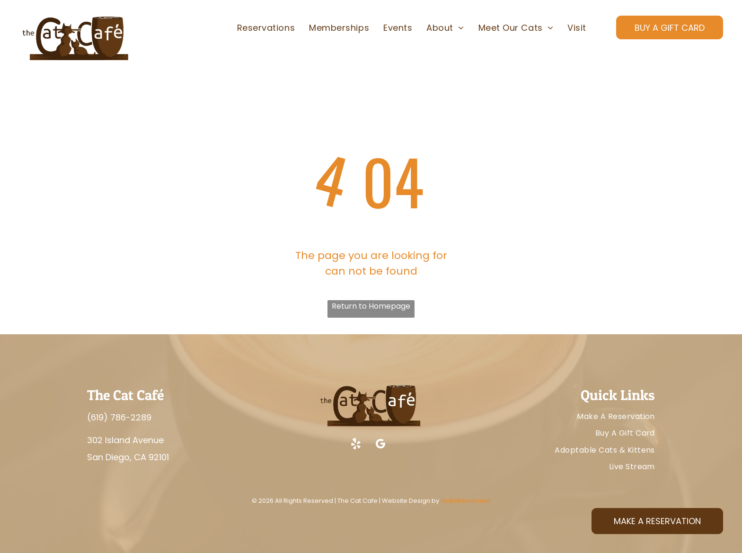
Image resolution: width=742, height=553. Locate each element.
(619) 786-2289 (119, 417)
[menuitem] (266, 28)
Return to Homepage (371, 306)
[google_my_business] (380, 445)
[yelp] (355, 445)
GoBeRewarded (465, 500)
